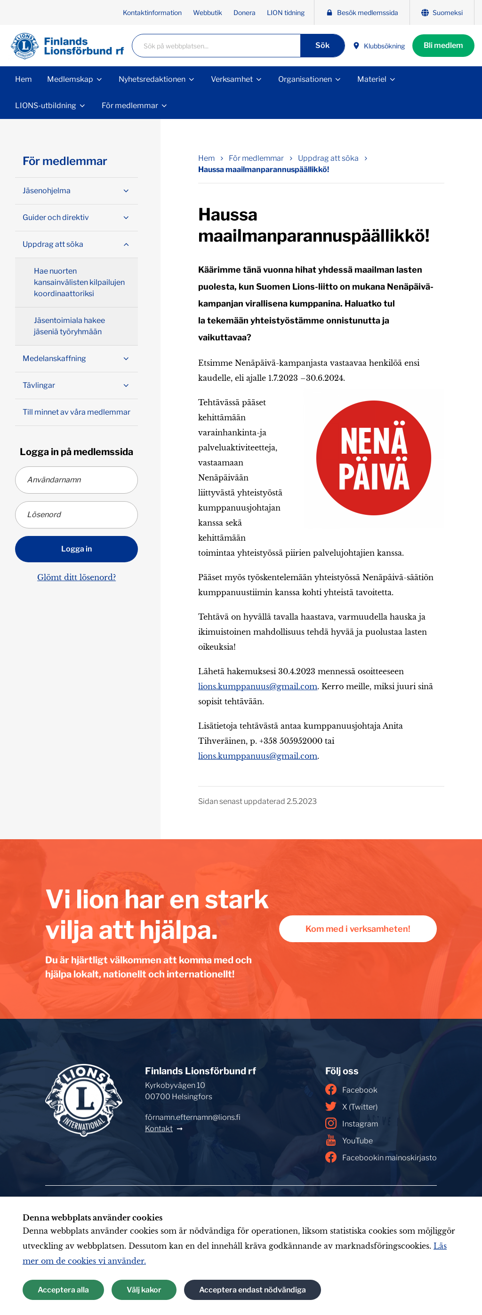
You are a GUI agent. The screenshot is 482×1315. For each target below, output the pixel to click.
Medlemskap (70, 79)
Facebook (351, 1089)
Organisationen (305, 79)
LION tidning (286, 12)
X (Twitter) (351, 1106)
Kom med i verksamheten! (357, 929)
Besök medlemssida (362, 12)
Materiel (371, 79)
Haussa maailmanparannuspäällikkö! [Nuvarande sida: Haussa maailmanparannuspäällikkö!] (263, 169)
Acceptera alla (63, 1289)
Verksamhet (232, 79)
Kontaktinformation (152, 12)
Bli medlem (443, 45)
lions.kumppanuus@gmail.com (257, 686)
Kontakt (159, 1128)
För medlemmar (130, 105)
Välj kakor (144, 1289)
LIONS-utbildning (45, 105)
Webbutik (207, 12)
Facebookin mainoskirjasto (381, 1157)
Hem (23, 79)
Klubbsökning (379, 46)
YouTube (349, 1140)
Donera (244, 12)
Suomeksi (442, 12)
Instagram (351, 1123)
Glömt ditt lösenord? (76, 577)
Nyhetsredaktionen (152, 79)
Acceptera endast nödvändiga (252, 1289)
